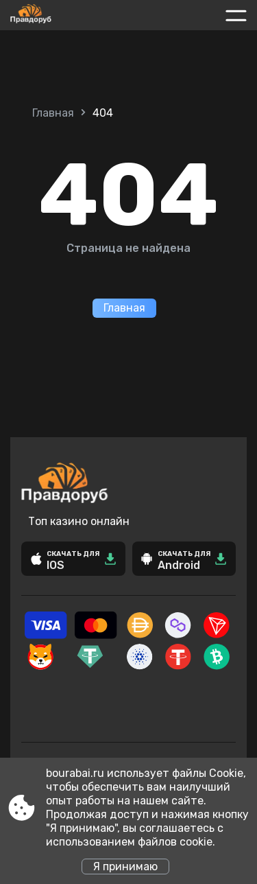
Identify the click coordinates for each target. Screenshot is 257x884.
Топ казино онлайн (79, 521)
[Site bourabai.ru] (61, 15)
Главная (53, 112)
